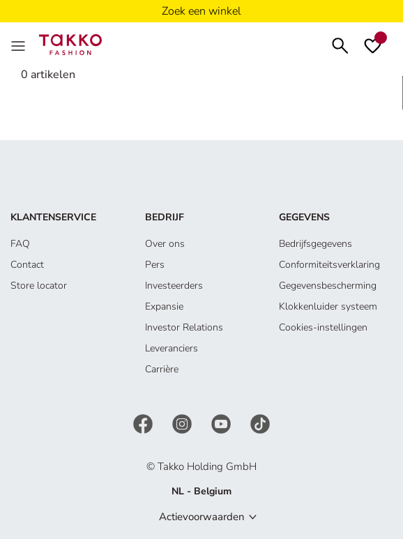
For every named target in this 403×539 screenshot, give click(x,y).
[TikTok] (260, 423)
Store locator (38, 285)
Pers (155, 264)
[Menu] (19, 44)
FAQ (20, 243)
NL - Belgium (201, 491)
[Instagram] (183, 423)
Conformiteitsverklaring (329, 264)
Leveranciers (171, 348)
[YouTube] (222, 423)
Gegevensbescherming (328, 285)
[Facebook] (144, 423)
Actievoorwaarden (202, 517)
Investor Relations (184, 327)
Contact (27, 264)
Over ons (165, 243)
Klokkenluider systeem (328, 306)
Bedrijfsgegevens (315, 243)
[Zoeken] (340, 44)
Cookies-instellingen (323, 327)
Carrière (161, 369)
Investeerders (174, 285)
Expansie (164, 306)
